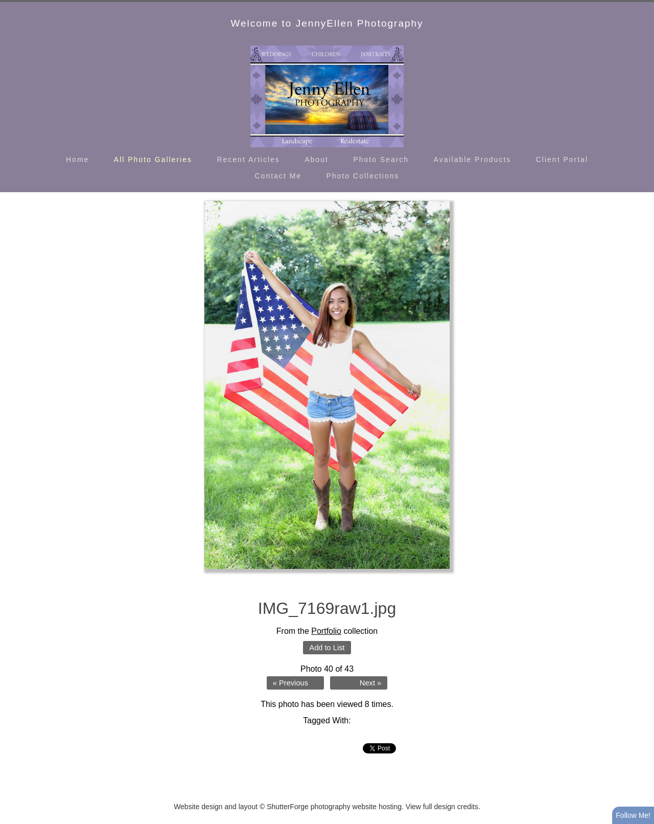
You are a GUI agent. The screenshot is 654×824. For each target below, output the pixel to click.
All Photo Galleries (153, 159)
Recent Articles (248, 159)
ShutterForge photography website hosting (334, 807)
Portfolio (326, 631)
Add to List (326, 648)
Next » (370, 683)
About (317, 159)
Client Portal (562, 159)
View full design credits (442, 807)
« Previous (290, 683)
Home (77, 159)
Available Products (472, 159)
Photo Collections (363, 176)
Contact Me (278, 176)
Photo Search (381, 159)
